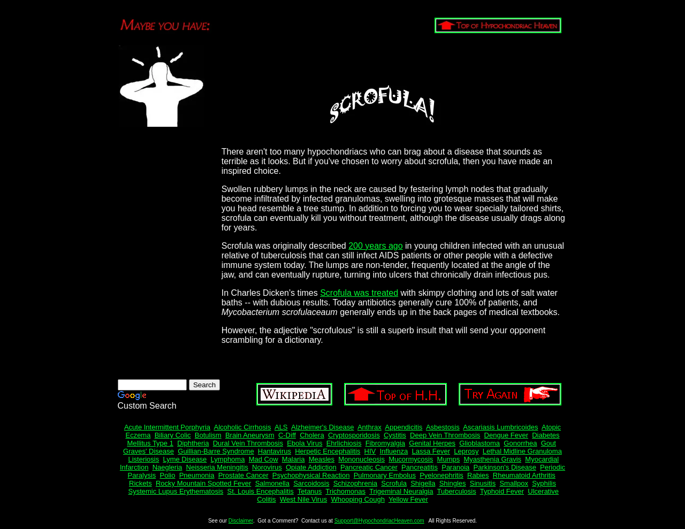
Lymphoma (228, 459)
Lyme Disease (185, 459)
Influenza (394, 451)
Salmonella (272, 483)
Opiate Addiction (311, 467)
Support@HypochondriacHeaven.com (379, 521)
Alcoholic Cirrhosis (242, 427)
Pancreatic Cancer (369, 467)
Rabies (478, 475)
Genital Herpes (432, 443)
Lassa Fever (431, 451)
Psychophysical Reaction (311, 475)
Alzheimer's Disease (322, 427)
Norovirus (267, 467)
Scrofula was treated (359, 292)
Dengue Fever (506, 435)
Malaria (293, 459)
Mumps (448, 459)
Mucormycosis (411, 459)
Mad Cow (263, 459)
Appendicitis (403, 427)
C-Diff (287, 435)
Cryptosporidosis (354, 435)
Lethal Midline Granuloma (522, 451)
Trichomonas (345, 491)
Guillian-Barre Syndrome (216, 451)
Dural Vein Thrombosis (248, 443)
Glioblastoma (479, 443)
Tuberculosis (456, 491)
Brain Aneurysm (250, 435)
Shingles (452, 483)
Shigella (422, 483)
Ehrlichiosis (344, 443)
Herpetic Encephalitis (327, 451)
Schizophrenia (355, 483)
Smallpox (513, 483)
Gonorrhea (520, 443)
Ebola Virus (304, 443)
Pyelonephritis (441, 475)
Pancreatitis (419, 467)
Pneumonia (197, 475)
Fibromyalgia (385, 443)
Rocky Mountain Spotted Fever (203, 483)
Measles (321, 459)
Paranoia (455, 467)
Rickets (140, 483)
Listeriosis (143, 459)
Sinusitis (483, 483)
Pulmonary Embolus (385, 475)
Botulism (208, 435)
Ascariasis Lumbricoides (500, 427)
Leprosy (466, 451)
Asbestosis (443, 427)
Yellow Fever (408, 499)
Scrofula (394, 483)
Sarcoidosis (311, 483)
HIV (370, 451)
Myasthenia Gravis (492, 459)
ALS (281, 427)
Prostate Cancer (243, 475)
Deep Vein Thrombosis (445, 435)
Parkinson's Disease (505, 467)
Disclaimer (241, 521)
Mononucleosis (361, 459)
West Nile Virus (303, 499)
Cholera (312, 435)
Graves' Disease (148, 451)
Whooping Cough (357, 499)
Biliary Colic (173, 435)
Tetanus (310, 491)
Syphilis (544, 483)
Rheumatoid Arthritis (524, 475)
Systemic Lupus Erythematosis (176, 491)
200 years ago (375, 245)
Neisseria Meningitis (217, 467)
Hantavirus (274, 451)
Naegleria (167, 467)
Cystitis (395, 435)
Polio (168, 475)
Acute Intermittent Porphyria (167, 427)
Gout (548, 443)
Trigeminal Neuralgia (401, 491)
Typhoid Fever (502, 491)
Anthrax (369, 427)
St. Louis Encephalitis (260, 491)
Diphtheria (193, 443)
